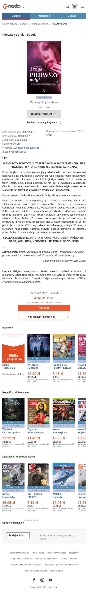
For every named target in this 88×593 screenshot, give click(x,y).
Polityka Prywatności (56, 553)
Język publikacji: (11, 140)
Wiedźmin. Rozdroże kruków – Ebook (36, 368)
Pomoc (64, 558)
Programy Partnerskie (19, 553)
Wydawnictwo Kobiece (26, 148)
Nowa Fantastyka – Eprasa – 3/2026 (61, 432)
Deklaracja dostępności (36, 571)
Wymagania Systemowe (46, 558)
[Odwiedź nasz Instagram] (42, 580)
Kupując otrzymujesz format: (61, 131)
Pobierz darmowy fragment (42, 122)
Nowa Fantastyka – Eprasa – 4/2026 (11, 497)
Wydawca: (8, 148)
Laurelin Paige (43, 107)
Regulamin (74, 553)
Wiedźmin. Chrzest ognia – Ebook (11, 432)
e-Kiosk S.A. (52, 587)
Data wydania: (10, 136)
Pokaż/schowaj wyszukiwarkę (67, 6)
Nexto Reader (38, 553)
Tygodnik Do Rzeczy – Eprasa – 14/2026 (62, 368)
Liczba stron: (9, 144)
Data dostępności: (12, 132)
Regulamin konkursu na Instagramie (61, 565)
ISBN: (5, 152)
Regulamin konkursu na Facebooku (26, 565)
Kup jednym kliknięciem (41, 317)
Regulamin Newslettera (21, 558)
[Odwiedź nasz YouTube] (50, 580)
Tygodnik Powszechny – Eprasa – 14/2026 (37, 432)
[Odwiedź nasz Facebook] (34, 580)
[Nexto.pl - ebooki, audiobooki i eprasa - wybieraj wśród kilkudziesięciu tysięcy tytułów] (13, 6)
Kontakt (73, 558)
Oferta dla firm (56, 571)
